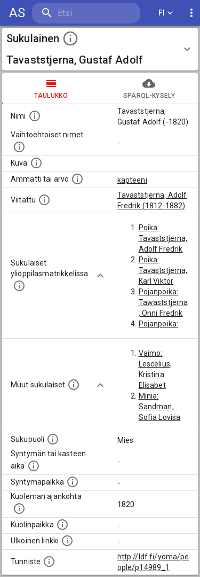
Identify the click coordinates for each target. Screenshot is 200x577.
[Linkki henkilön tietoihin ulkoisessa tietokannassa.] (67, 540)
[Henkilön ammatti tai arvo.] (77, 179)
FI (165, 13)
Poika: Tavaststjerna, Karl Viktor (163, 270)
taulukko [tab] (51, 88)
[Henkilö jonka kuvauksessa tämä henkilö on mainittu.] (44, 199)
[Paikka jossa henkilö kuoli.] (62, 524)
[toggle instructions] (70, 38)
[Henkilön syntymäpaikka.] (72, 481)
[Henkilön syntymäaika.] (33, 465)
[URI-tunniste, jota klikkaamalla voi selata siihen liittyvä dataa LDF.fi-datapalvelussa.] (49, 561)
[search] (86, 13)
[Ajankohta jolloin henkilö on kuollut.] (19, 508)
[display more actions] (191, 13)
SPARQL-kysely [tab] (149, 88)
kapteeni (132, 180)
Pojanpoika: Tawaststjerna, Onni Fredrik (163, 302)
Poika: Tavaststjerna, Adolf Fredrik (163, 238)
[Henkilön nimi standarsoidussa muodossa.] (34, 115)
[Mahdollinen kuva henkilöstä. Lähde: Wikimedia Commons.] (36, 162)
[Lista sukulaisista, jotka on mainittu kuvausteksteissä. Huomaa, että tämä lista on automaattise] (73, 384)
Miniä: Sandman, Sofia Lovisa (160, 407)
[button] (100, 49)
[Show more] (100, 275)
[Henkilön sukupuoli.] (52, 439)
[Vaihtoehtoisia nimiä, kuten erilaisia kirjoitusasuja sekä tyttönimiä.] (19, 146)
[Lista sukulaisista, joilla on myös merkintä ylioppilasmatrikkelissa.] (19, 285)
